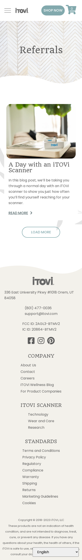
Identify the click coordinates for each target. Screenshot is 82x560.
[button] (53, 10)
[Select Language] (56, 552)
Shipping (29, 483)
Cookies (29, 503)
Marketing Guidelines (40, 496)
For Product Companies (41, 391)
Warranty (30, 477)
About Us (28, 365)
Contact (28, 372)
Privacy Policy (34, 457)
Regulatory (31, 464)
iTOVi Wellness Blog (37, 385)
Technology (38, 414)
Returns (29, 490)
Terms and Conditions (41, 451)
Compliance (32, 470)
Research (36, 427)
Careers (28, 378)
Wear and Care (41, 421)
